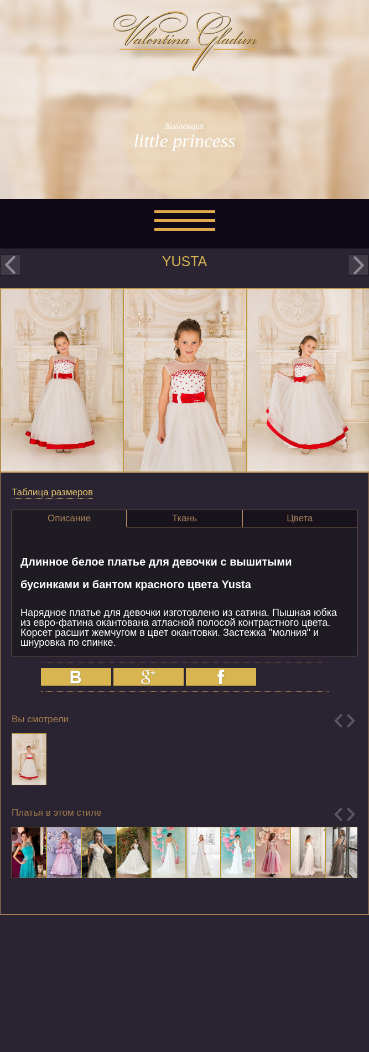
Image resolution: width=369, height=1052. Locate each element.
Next (351, 721)
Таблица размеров (52, 492)
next (358, 265)
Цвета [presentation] (300, 518)
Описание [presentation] (69, 518)
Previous (338, 721)
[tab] (69, 518)
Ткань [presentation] (184, 518)
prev (10, 265)
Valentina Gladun (185, 41)
